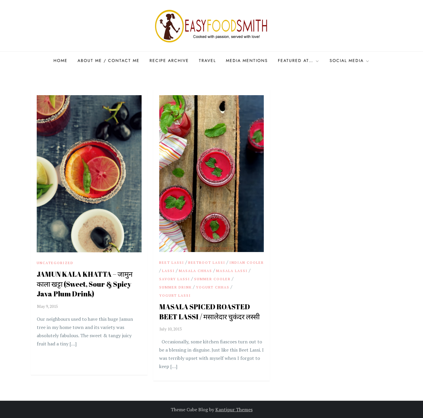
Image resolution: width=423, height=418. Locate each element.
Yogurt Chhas (212, 287)
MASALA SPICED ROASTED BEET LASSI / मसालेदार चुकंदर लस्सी (209, 311)
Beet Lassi (171, 262)
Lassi (168, 270)
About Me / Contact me (109, 60)
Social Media (350, 60)
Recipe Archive (169, 60)
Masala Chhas (195, 270)
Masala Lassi (232, 270)
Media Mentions (247, 60)
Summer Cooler (212, 279)
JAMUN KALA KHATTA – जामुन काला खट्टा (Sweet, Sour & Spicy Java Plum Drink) (84, 283)
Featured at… (299, 60)
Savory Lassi (174, 279)
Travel (207, 60)
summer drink (175, 287)
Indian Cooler (246, 262)
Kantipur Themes (234, 409)
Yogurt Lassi (175, 295)
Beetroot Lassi (206, 262)
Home (60, 60)
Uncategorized (55, 263)
